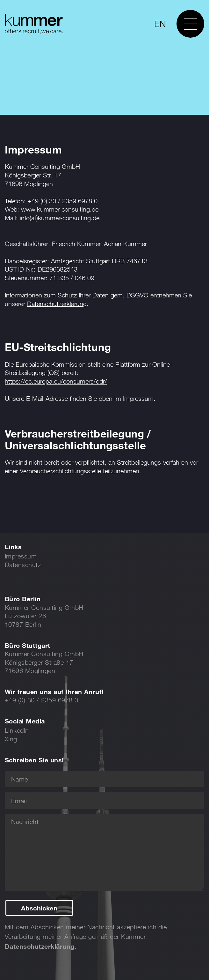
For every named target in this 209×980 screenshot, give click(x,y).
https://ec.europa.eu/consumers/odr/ (56, 381)
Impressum (21, 556)
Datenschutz (23, 564)
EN (160, 23)
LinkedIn (17, 730)
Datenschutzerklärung (57, 303)
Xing (11, 739)
